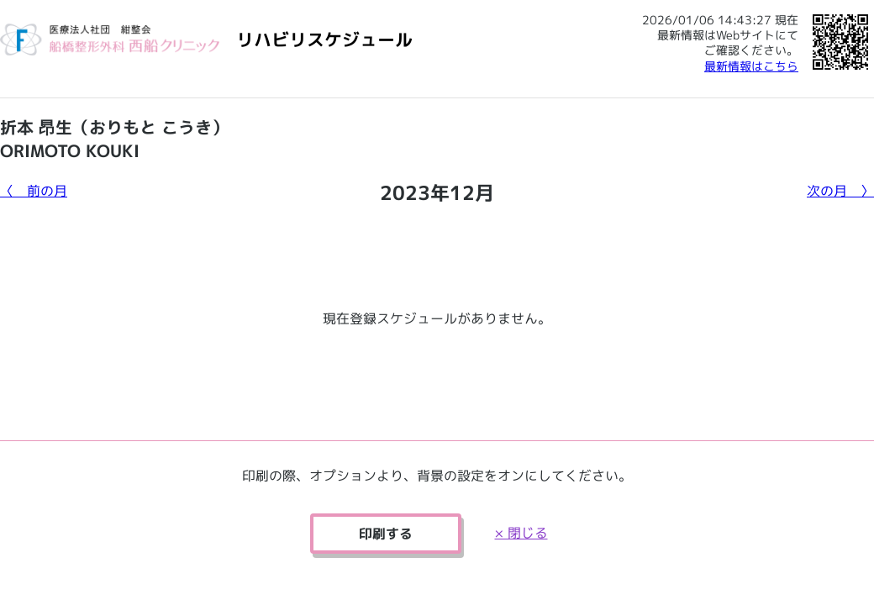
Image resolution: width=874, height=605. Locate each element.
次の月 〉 (840, 191)
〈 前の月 (33, 191)
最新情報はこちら (751, 66)
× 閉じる (521, 532)
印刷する (386, 533)
